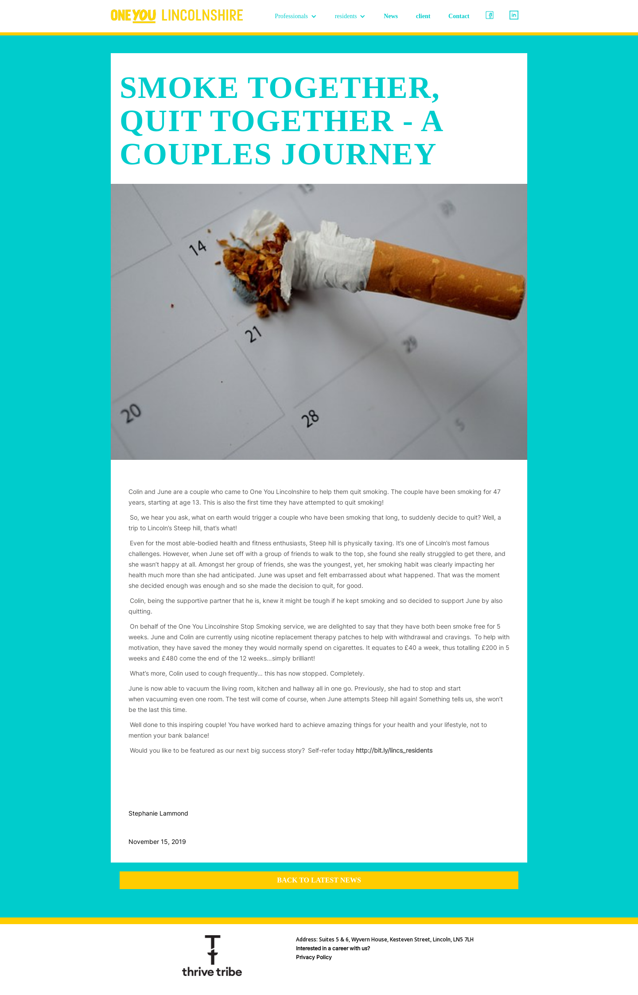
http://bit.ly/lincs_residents (394, 750)
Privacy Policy (314, 957)
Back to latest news (319, 880)
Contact (458, 16)
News (391, 16)
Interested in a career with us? (333, 948)
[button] (296, 16)
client (423, 16)
